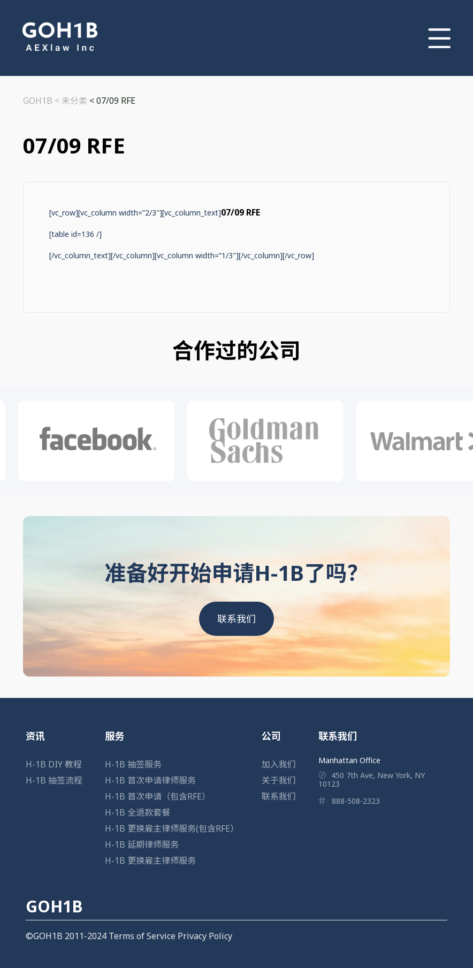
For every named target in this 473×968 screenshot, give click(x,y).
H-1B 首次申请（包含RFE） (157, 796)
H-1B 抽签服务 (133, 764)
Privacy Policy (205, 936)
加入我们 (279, 764)
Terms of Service (142, 936)
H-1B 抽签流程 (54, 780)
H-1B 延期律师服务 (142, 844)
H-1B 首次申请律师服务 (150, 780)
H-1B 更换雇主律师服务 (150, 860)
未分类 (74, 100)
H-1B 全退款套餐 (137, 812)
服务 (114, 735)
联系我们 (236, 618)
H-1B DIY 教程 (54, 764)
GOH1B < (42, 100)
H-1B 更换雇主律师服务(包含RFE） (172, 828)
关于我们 (279, 780)
